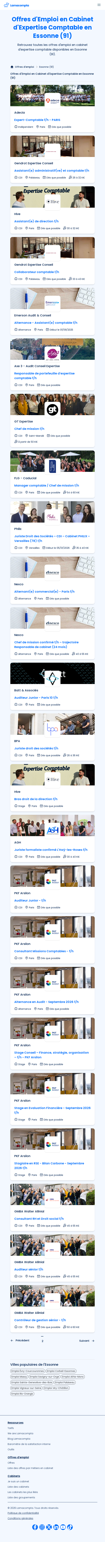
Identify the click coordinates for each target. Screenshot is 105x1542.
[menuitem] (52, 1428)
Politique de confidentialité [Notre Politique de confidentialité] (23, 1513)
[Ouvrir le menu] (99, 5)
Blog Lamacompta (19, 1438)
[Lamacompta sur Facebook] (35, 1527)
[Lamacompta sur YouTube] (62, 1527)
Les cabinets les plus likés (23, 1492)
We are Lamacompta (20, 1433)
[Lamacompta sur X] (49, 1527)
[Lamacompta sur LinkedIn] (55, 1527)
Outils (11, 1449)
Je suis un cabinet (18, 1481)
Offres (11, 1462)
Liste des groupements (21, 1497)
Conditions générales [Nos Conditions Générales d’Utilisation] (20, 1518)
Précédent (19, 1340)
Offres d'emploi (24, 67)
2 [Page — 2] (42, 1341)
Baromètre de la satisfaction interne (29, 1444)
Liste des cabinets (18, 1486)
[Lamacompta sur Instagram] (42, 1527)
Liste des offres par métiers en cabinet (30, 1468)
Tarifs (11, 1428)
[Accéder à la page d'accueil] (16, 5)
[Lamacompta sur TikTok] (69, 1527)
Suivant (87, 1341)
